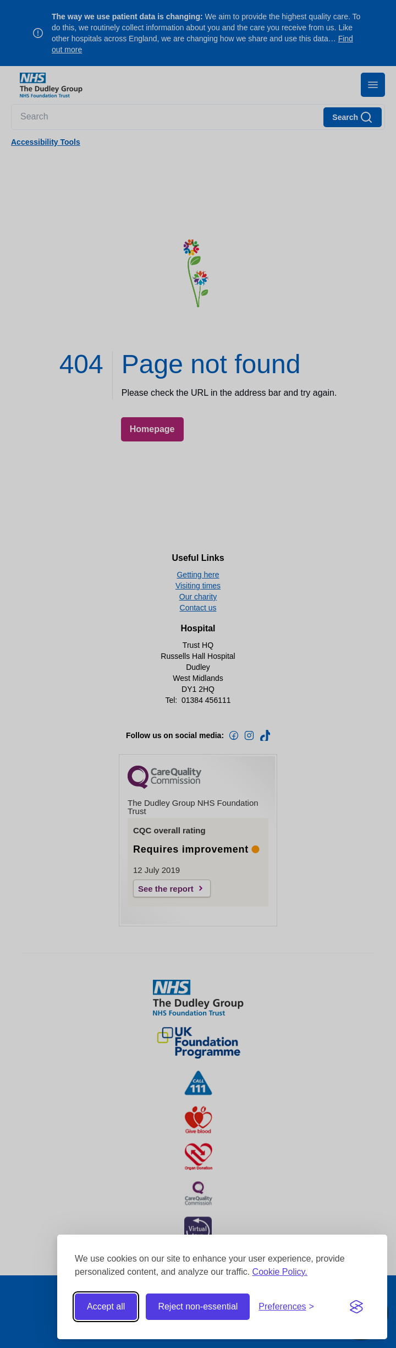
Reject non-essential (198, 1306)
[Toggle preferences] (286, 1307)
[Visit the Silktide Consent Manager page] (356, 1307)
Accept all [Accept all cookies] (106, 1306)
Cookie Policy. (279, 1271)
